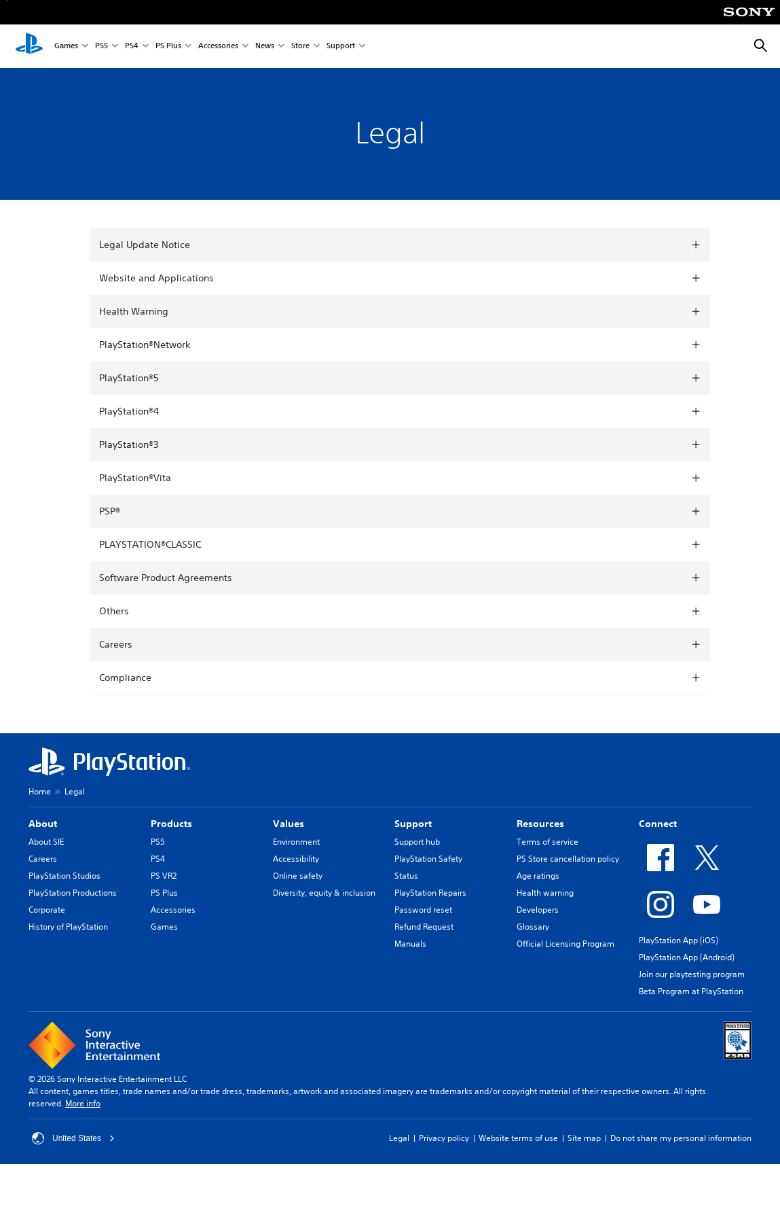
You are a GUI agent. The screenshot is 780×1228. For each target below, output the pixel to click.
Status (406, 875)
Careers (43, 858)
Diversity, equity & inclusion (324, 892)
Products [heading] (171, 824)
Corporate (47, 909)
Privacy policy (444, 1138)
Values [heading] (288, 824)
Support (341, 46)
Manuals (410, 943)
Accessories (218, 46)
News (264, 46)
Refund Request (423, 926)
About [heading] (43, 824)
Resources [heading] (540, 824)
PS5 (101, 46)
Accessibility (296, 858)
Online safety (297, 875)
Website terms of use (518, 1138)
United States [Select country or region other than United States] (73, 1138)
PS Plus (168, 46)
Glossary (533, 926)
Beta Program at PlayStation (691, 991)
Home (40, 791)
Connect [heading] (658, 824)
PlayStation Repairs (430, 892)
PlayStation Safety (428, 858)
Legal (399, 1138)
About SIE (46, 841)
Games (66, 46)
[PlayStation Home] (29, 46)
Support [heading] (413, 824)
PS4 (131, 46)
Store (300, 46)
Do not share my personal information (680, 1138)
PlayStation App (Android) (687, 957)
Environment (296, 841)
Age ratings (538, 875)
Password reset (423, 909)
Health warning (545, 892)
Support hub (417, 841)
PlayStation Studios (64, 875)
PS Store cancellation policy (568, 858)
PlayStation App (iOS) (678, 940)
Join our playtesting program (692, 974)
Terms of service (547, 841)
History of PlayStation (68, 926)
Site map (584, 1138)
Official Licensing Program (565, 943)
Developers (538, 909)
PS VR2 (164, 875)
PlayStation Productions (73, 892)
